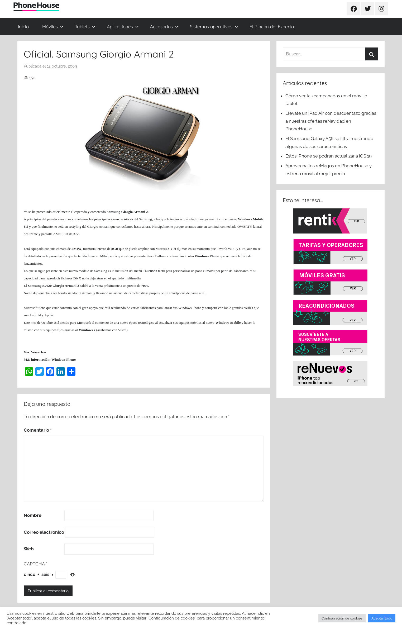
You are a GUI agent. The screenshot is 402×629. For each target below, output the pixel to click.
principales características (113, 219)
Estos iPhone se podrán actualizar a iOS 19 (329, 156)
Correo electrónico (44, 532)
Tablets (85, 26)
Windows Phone (207, 256)
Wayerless (38, 352)
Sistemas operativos (214, 26)
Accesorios (164, 26)
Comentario (38, 430)
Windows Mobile (228, 323)
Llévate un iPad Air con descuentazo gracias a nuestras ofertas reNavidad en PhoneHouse (330, 121)
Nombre (32, 515)
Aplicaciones (123, 26)
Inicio (23, 26)
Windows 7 (87, 330)
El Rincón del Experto (272, 26)
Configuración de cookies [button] (342, 618)
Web (29, 548)
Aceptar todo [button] (381, 618)
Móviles (53, 26)
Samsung (113, 212)
